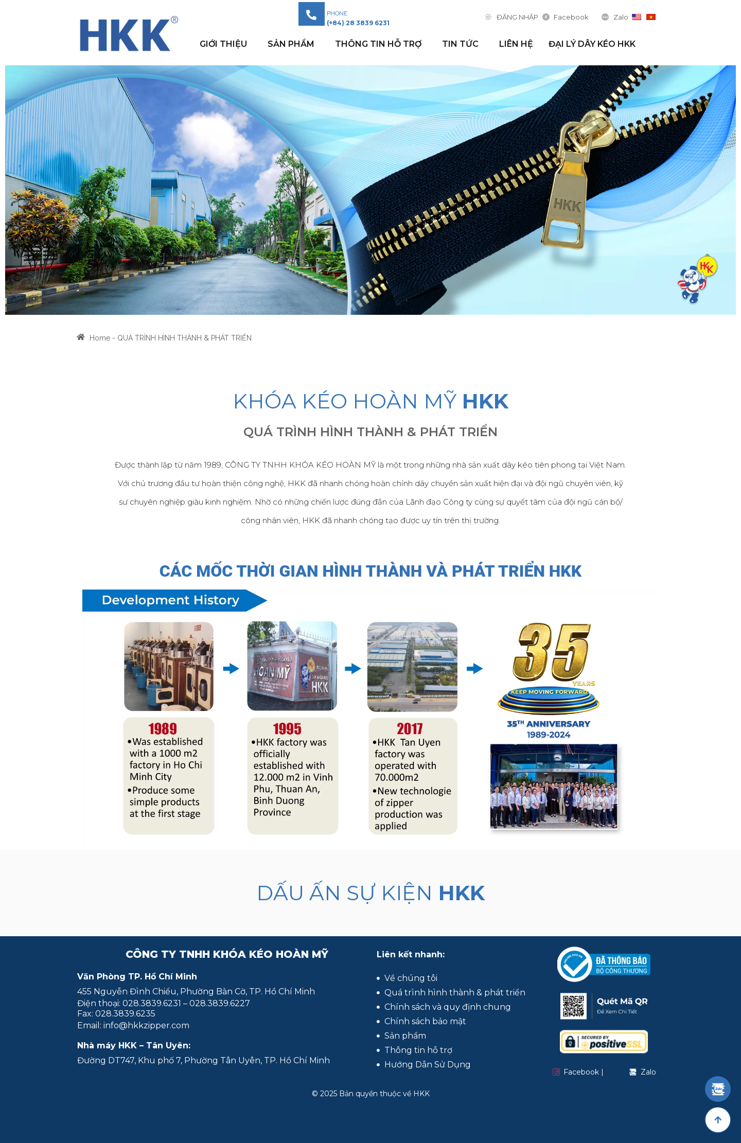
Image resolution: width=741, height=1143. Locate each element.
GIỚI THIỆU (226, 44)
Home (100, 342)
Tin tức (463, 44)
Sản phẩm (294, 44)
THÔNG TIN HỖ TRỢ (381, 44)
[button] (358, 23)
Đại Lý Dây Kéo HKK (592, 44)
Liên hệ (516, 44)
